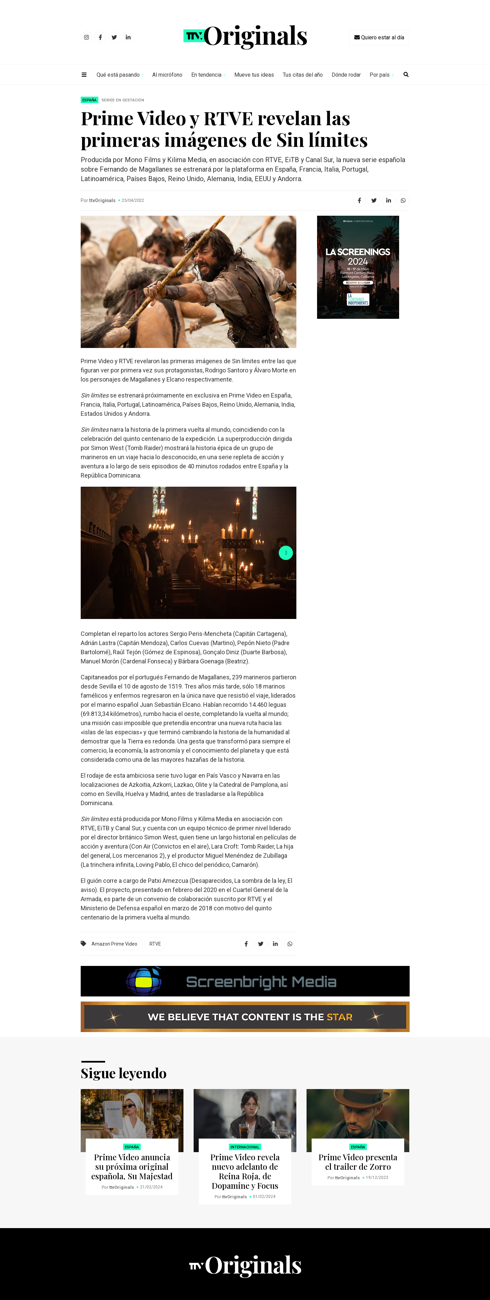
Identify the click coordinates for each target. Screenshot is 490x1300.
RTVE (155, 944)
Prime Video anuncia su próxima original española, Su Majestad (132, 1166)
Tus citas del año (303, 75)
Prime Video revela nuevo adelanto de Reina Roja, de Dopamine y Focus (245, 1171)
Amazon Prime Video (114, 944)
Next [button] (286, 553)
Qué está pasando (118, 75)
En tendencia (206, 75)
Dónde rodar (346, 75)
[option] (189, 553)
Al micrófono (167, 75)
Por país (380, 75)
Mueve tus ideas (254, 75)
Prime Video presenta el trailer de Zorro (357, 1161)
